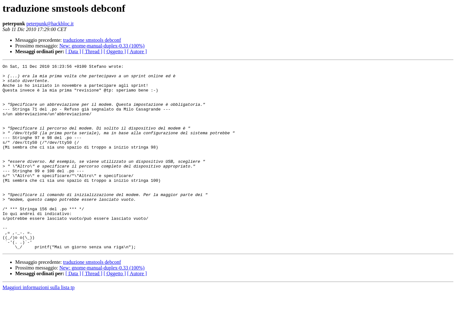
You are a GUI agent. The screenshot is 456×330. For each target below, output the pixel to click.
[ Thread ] (92, 51)
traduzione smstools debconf (92, 40)
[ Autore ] (137, 51)
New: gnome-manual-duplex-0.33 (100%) (102, 45)
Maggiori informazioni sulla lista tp (39, 324)
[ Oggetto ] (115, 51)
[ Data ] (73, 51)
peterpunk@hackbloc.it (49, 23)
